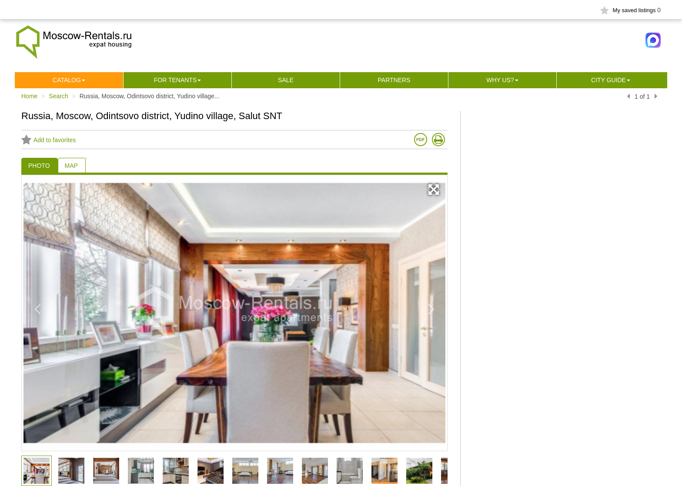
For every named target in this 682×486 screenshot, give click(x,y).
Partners (394, 80)
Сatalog (67, 80)
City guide (608, 80)
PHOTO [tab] (39, 165)
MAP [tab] (71, 165)
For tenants (175, 80)
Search (58, 96)
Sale (286, 80)
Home (29, 96)
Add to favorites (48, 139)
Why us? (500, 80)
